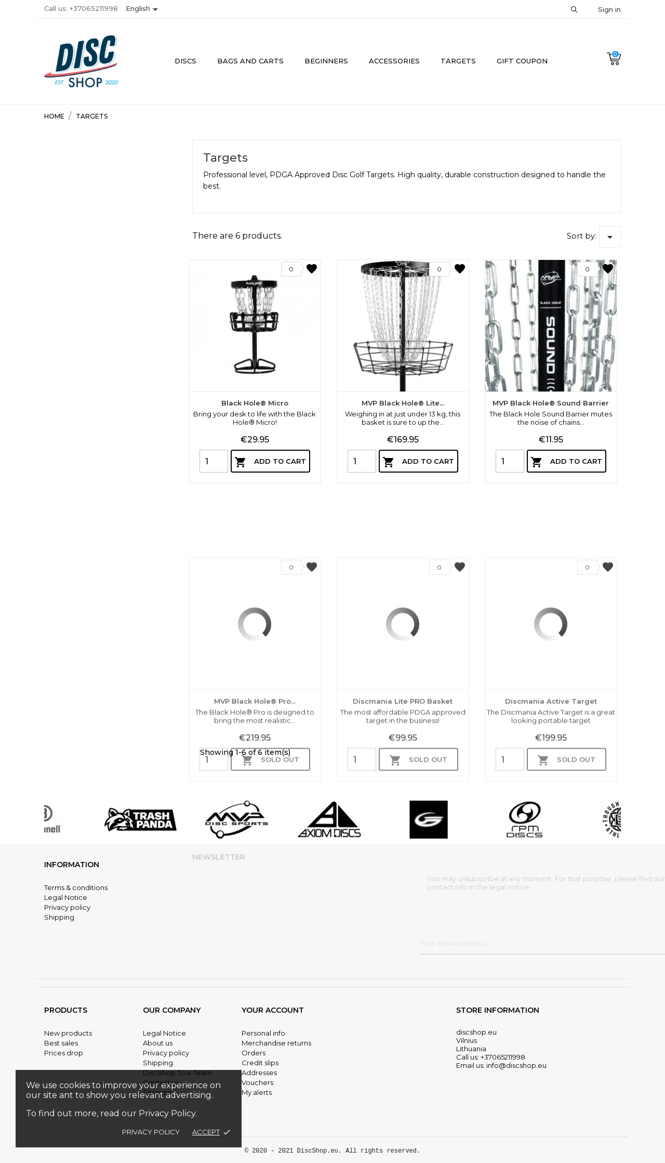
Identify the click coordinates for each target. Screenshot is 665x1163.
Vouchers (257, 1082)
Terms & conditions (76, 887)
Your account (273, 1010)
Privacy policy (151, 1132)
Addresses (259, 1072)
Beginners (326, 61)
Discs (185, 61)
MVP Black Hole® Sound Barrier (551, 403)
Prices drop (63, 1053)
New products (68, 1033)
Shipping (59, 917)
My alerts (257, 1092)
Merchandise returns (276, 1043)
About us (157, 1043)
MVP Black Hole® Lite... (403, 403)
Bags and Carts (250, 61)
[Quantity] (214, 461)
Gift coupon (522, 61)
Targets (458, 61)
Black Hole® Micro (254, 403)
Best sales (61, 1043)
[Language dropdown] (144, 9)
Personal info (263, 1033)
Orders (253, 1053)
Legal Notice (65, 897)
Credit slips (260, 1063)
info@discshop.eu (516, 1065)
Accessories (394, 61)
